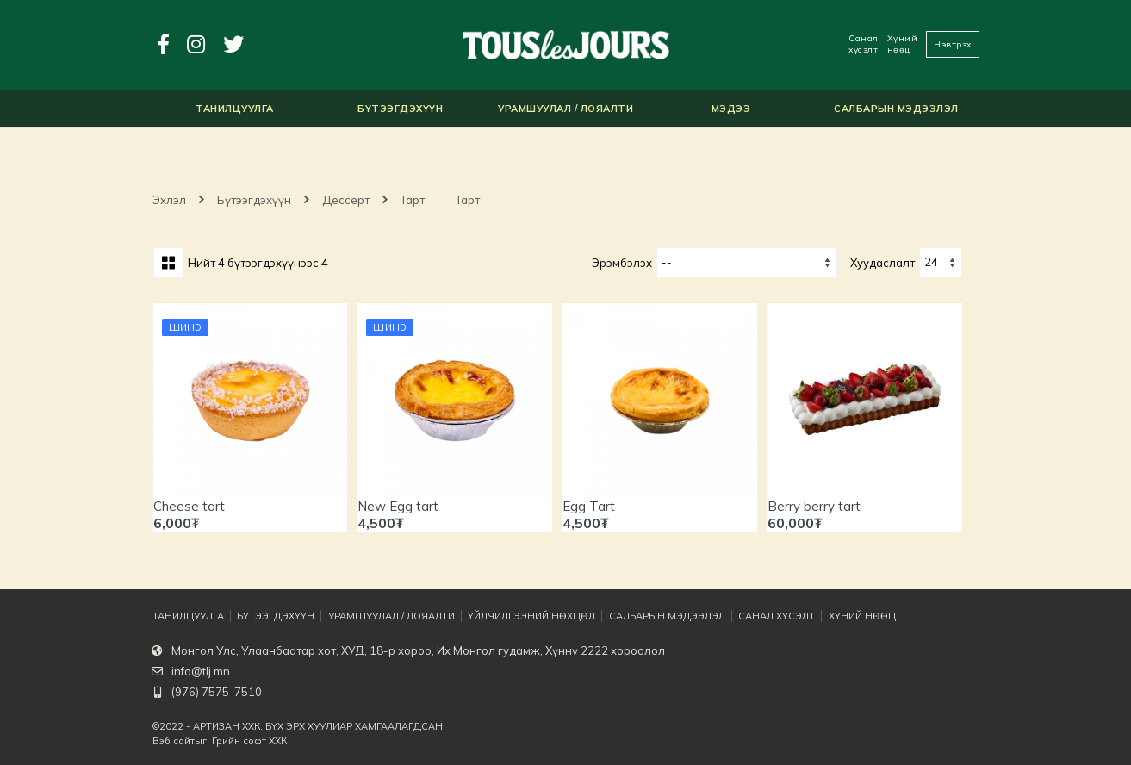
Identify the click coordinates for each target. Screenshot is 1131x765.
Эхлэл (169, 200)
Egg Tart (588, 506)
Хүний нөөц (902, 44)
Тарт (413, 200)
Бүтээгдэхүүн (254, 200)
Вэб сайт (173, 741)
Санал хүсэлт (863, 44)
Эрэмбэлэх (622, 263)
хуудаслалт (882, 263)
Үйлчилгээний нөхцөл (532, 616)
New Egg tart (397, 506)
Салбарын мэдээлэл (667, 616)
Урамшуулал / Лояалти (392, 616)
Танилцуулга (188, 616)
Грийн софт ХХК (249, 741)
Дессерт (346, 200)
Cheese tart (189, 506)
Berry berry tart (814, 506)
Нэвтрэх (953, 44)
